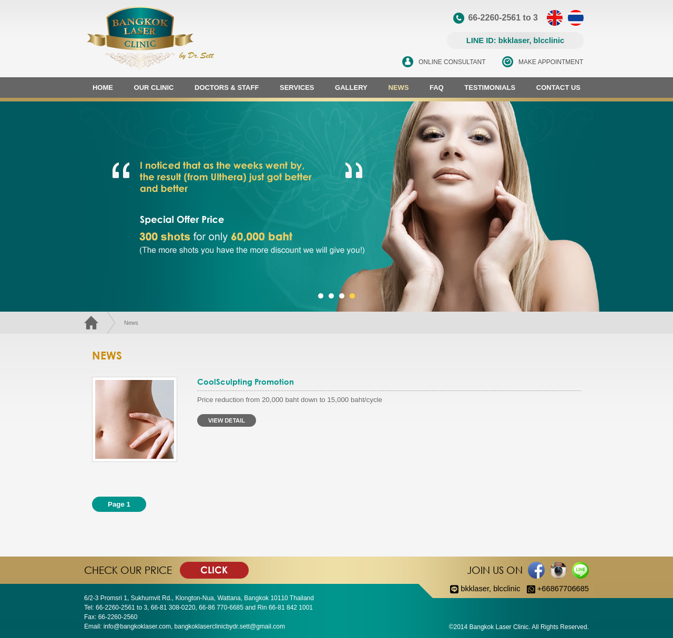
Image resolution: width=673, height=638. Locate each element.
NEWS (398, 87)
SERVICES (297, 87)
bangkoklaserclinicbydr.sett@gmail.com (230, 626)
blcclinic (506, 588)
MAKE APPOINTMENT (550, 62)
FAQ (437, 87)
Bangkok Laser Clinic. (500, 627)
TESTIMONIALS (489, 87)
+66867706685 (558, 588)
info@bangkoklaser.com (137, 626)
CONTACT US (558, 87)
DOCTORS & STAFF (227, 87)
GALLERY (351, 87)
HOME (103, 87)
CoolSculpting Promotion (245, 381)
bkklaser (475, 588)
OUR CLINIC (154, 87)
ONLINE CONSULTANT (452, 62)
